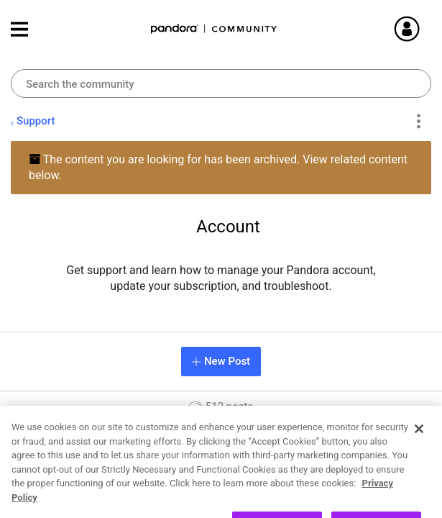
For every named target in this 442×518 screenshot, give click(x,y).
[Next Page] (418, 500)
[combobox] (221, 83)
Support (36, 120)
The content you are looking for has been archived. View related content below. (218, 167)
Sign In (424, 28)
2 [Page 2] (315, 500)
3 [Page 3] (339, 500)
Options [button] (418, 121)
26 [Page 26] (392, 500)
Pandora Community (214, 29)
